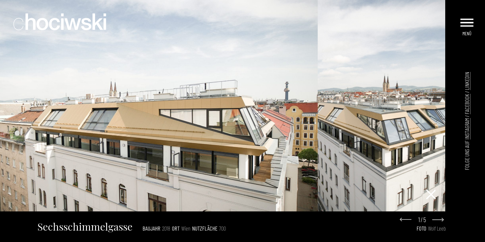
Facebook (466, 104)
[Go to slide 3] (222, 205)
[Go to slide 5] (232, 205)
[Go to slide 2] (218, 205)
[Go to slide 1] (213, 205)
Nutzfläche (204, 228)
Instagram (466, 128)
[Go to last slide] (407, 220)
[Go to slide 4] (227, 205)
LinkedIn (466, 81)
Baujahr (151, 228)
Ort (176, 228)
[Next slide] (437, 220)
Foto (421, 228)
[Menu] (467, 19)
